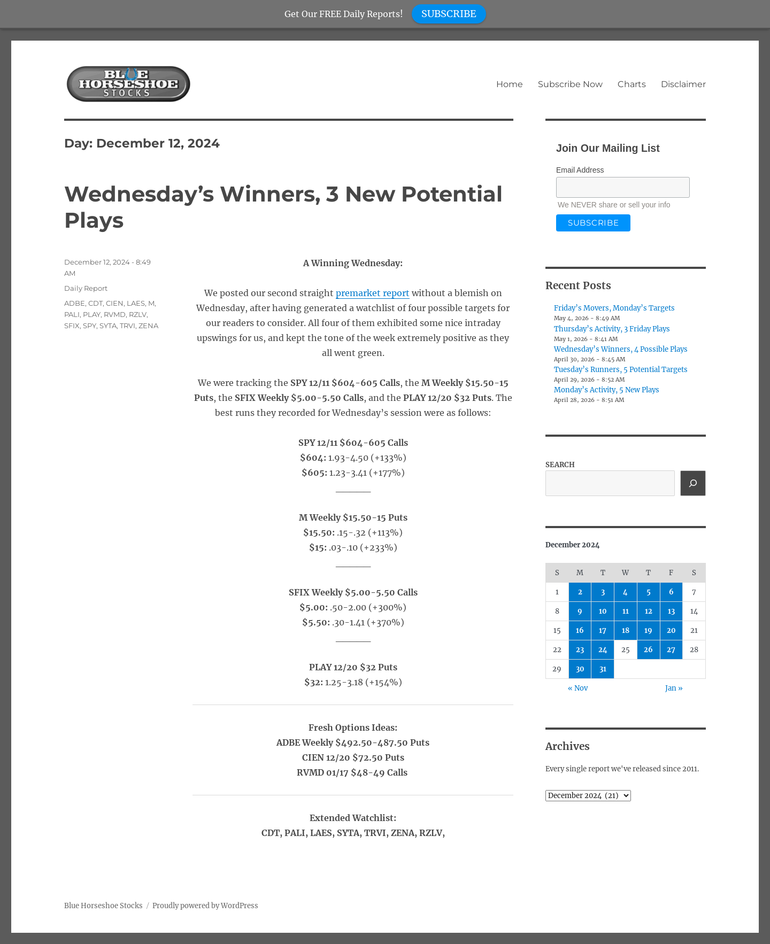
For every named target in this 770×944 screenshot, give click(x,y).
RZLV (138, 314)
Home (509, 84)
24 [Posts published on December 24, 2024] (602, 649)
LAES (136, 303)
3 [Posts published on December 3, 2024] (603, 592)
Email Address (580, 170)
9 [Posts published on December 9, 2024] (580, 611)
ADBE (74, 303)
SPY (89, 325)
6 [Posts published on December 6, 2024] (671, 592)
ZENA (148, 325)
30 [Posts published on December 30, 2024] (580, 669)
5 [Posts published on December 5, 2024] (648, 592)
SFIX (72, 325)
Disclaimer (683, 84)
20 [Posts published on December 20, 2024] (671, 630)
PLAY (92, 314)
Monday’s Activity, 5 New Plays (606, 389)
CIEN (115, 303)
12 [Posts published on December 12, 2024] (648, 611)
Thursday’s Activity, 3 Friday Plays (612, 329)
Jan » (674, 688)
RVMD (115, 314)
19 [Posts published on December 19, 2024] (648, 630)
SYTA (108, 325)
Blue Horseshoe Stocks (103, 905)
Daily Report (85, 288)
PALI (72, 314)
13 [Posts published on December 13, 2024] (671, 611)
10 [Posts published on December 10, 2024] (603, 611)
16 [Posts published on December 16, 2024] (580, 630)
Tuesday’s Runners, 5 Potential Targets (621, 369)
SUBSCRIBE (448, 13)
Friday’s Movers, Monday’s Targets (614, 308)
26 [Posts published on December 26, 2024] (648, 649)
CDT (95, 303)
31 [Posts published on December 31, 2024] (602, 669)
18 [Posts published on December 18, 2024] (625, 630)
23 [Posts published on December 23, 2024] (580, 649)
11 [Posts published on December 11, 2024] (625, 611)
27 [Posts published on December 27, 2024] (671, 649)
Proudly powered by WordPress (205, 905)
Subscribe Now (570, 84)
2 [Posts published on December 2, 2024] (580, 592)
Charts (632, 84)
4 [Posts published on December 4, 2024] (625, 592)
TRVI (127, 325)
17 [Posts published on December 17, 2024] (602, 630)
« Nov (578, 688)
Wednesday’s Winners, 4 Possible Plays (621, 349)
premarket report (373, 293)
